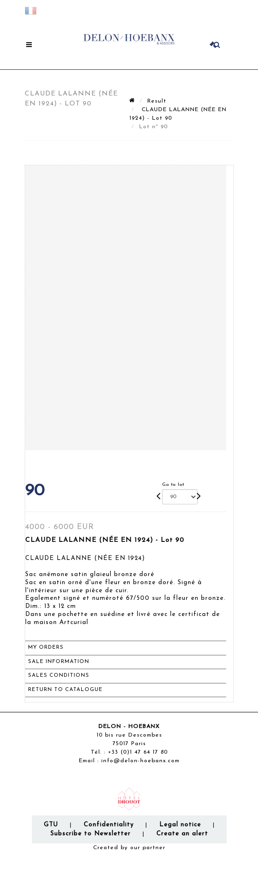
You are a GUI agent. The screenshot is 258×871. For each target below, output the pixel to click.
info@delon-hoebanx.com (140, 761)
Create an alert (182, 834)
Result (156, 101)
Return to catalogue (65, 689)
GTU (51, 825)
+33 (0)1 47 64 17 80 (138, 752)
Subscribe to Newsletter (90, 834)
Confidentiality (109, 825)
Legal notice (180, 825)
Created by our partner (129, 848)
